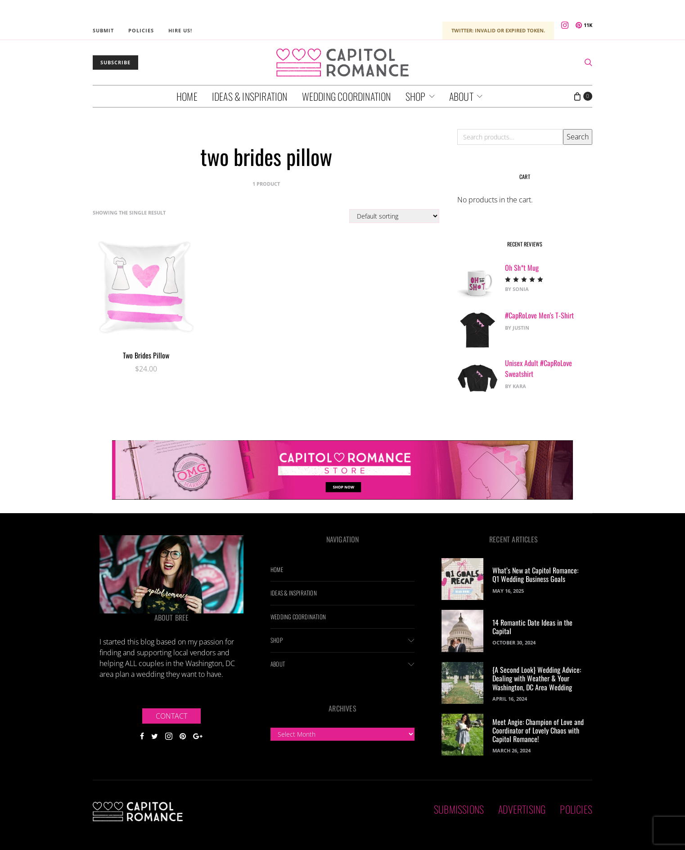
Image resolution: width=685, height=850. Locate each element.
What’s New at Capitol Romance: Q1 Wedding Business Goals (535, 574)
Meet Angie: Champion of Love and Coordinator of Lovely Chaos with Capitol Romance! (538, 730)
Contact (171, 716)
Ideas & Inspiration (250, 96)
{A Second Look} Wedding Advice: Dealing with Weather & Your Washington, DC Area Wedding (536, 678)
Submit (103, 30)
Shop (416, 96)
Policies (141, 30)
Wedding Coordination (346, 96)
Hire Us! (180, 30)
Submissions (459, 809)
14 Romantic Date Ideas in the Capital (532, 626)
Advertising (521, 809)
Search (578, 137)
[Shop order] (394, 216)
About (461, 96)
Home (187, 96)
